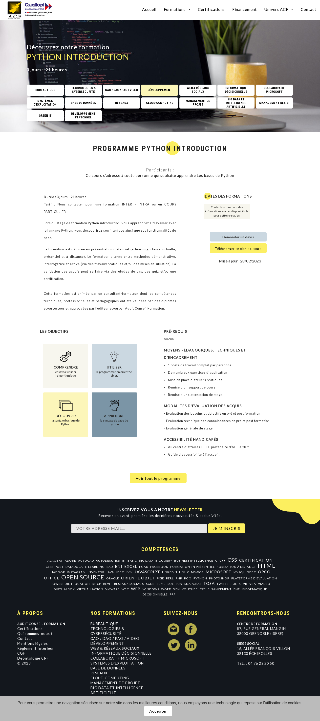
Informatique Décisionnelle (121, 653)
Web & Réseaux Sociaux (114, 648)
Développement (107, 643)
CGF (21, 653)
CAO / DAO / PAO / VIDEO (114, 638)
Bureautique (104, 624)
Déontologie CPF (33, 658)
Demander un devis (238, 237)
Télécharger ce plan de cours (238, 249)
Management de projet (115, 683)
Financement (244, 9)
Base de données (108, 668)
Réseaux (98, 673)
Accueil (149, 9)
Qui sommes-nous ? (35, 633)
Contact (308, 9)
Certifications (211, 9)
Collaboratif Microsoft (117, 658)
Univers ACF (276, 9)
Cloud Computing (109, 678)
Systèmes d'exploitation (117, 663)
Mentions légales (32, 643)
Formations (175, 9)
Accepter (158, 711)
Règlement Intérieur (35, 648)
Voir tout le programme (158, 478)
